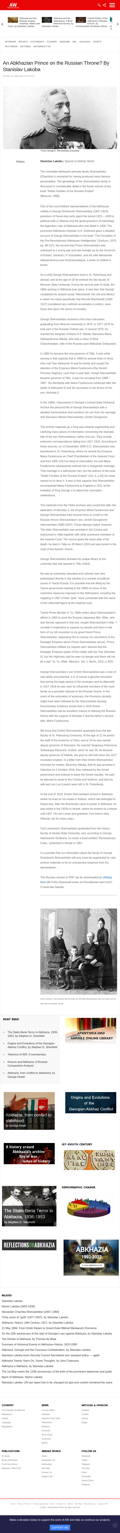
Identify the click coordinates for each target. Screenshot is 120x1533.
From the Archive (9, 1464)
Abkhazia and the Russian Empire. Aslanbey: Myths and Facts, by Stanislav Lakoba (24, 22)
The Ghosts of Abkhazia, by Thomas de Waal (29, 1339)
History (20, 161)
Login (99, 5)
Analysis (85, 1410)
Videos (70, 1504)
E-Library (6, 1456)
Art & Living (47, 1435)
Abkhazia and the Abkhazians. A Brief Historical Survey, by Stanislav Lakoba (57, 22)
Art (74, 41)
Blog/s (84, 1422)
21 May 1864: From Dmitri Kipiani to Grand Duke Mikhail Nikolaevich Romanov (49, 1328)
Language (6, 1422)
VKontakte (86, 1476)
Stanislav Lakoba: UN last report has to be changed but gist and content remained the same (57, 1382)
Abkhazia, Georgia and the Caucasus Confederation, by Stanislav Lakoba (46, 1349)
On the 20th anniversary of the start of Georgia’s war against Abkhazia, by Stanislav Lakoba (57, 1333)
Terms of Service (24, 1504)
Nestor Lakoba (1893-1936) (18, 1306)
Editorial (25, 46)
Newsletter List (48, 1460)
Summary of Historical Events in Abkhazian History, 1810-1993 (39, 1344)
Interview (10, 41)
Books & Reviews (10, 1460)
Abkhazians (7, 1414)
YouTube (86, 1468)
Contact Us (47, 1472)
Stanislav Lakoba (12, 1301)
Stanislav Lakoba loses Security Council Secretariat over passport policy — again (51, 1355)
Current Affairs (48, 1410)
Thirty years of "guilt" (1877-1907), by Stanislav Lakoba (35, 1317)
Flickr (84, 1472)
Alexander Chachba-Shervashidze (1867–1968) (30, 1311)
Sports (97, 41)
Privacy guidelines (40, 1504)
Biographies (7, 1426)
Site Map (46, 1468)
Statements (37, 41)
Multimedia (11, 46)
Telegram (86, 1464)
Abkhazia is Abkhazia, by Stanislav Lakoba (27, 1366)
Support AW (47, 1476)
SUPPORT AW (60, 1527)
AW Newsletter (41, 46)
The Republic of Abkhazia (13, 1410)
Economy (52, 41)
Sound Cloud (87, 1480)
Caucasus (84, 41)
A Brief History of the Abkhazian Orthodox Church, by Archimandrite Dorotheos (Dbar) (92, 22)
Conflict (85, 1414)
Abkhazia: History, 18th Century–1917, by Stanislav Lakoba (37, 1322)
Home (13, 1504)
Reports (23, 41)
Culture (5, 1418)
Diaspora (65, 41)
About (44, 1456)
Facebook (86, 1456)
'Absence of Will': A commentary (26, 1054)
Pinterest (86, 1484)
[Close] (115, 1525)
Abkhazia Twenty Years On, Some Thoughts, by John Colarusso (40, 1360)
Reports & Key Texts (51, 1418)
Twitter (85, 1460)
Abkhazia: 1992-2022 (11, 1468)
